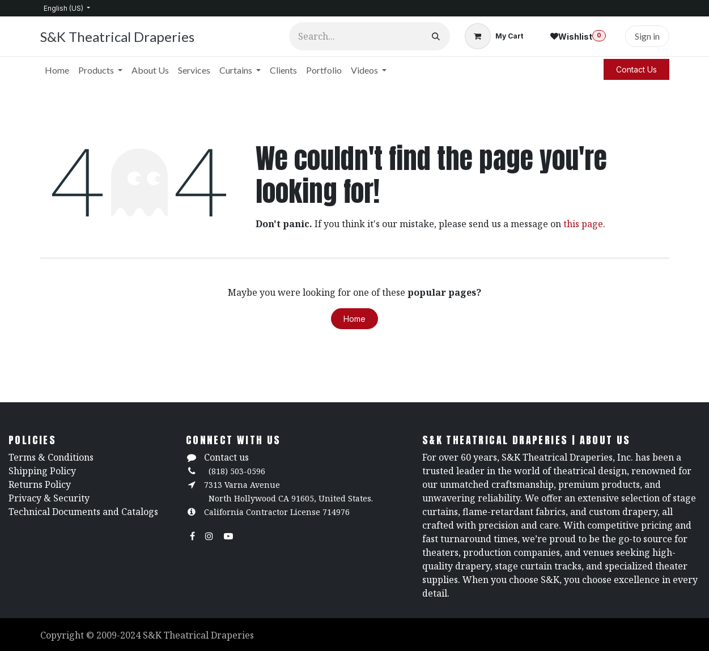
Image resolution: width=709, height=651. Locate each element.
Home (354, 319)
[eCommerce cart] (494, 36)
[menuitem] (57, 70)
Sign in (647, 36)
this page (583, 224)
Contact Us (636, 69)
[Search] (436, 36)
